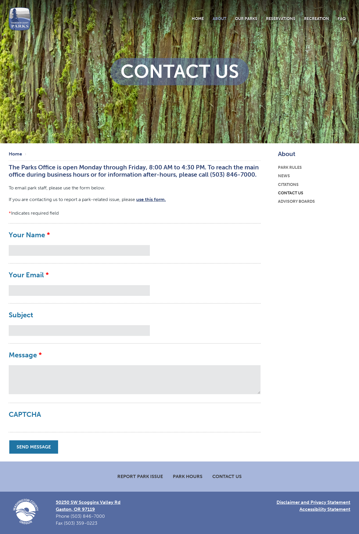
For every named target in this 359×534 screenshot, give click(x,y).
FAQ (342, 18)
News (284, 176)
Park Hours (187, 476)
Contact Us (290, 193)
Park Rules (290, 167)
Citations (288, 184)
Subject (21, 315)
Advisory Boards (296, 201)
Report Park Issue (140, 476)
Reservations (280, 18)
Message (23, 355)
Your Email (26, 275)
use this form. (151, 199)
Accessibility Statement (324, 509)
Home (198, 18)
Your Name (27, 235)
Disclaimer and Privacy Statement (313, 502)
